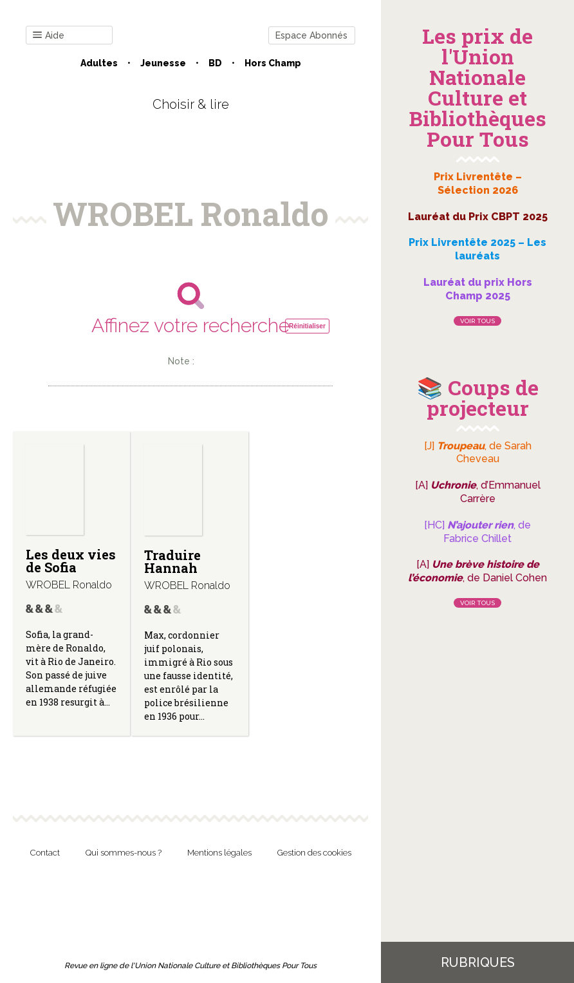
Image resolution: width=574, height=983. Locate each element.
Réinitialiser (307, 326)
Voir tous (477, 320)
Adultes (99, 63)
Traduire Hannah (172, 561)
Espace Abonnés (311, 35)
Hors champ (273, 63)
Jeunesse (163, 63)
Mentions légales (219, 852)
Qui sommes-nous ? (124, 852)
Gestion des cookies (314, 852)
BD (215, 63)
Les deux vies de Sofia (71, 561)
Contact (45, 852)
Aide (48, 35)
